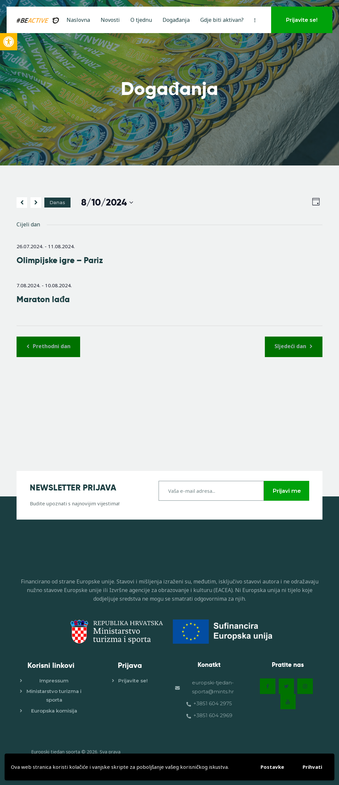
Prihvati (312, 766)
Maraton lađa (43, 299)
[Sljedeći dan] (35, 202)
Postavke (272, 766)
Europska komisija (54, 710)
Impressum (54, 680)
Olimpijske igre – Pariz (60, 260)
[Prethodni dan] (22, 202)
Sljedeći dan (291, 346)
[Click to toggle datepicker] (107, 203)
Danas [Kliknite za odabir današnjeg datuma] (57, 203)
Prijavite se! (133, 680)
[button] (8, 41)
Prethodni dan (51, 346)
